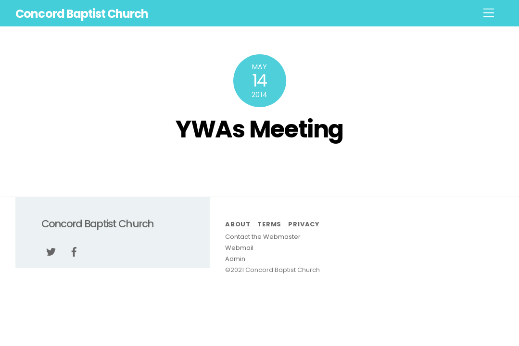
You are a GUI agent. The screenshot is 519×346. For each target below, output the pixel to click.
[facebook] (74, 251)
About (238, 224)
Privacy (303, 224)
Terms (269, 224)
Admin (235, 258)
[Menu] (488, 13)
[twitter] (51, 251)
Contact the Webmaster (263, 236)
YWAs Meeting (259, 129)
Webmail (239, 247)
